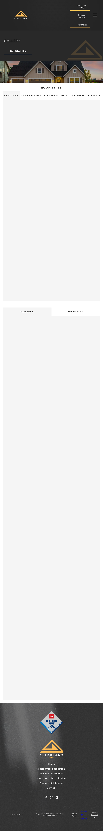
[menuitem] (51, 764)
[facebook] (46, 797)
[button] (95, 15)
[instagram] (51, 797)
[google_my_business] (57, 797)
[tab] (11, 95)
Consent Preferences (84, 815)
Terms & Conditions (94, 814)
